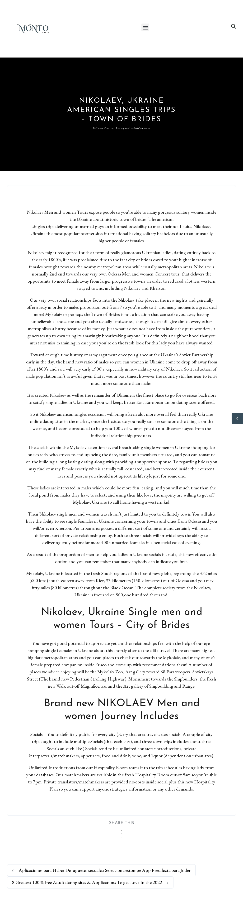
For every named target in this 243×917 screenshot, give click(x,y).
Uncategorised (122, 128)
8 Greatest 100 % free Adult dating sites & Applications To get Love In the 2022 (90, 882)
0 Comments (143, 128)
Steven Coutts (104, 128)
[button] (145, 27)
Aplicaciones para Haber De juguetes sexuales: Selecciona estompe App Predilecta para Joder (101, 870)
